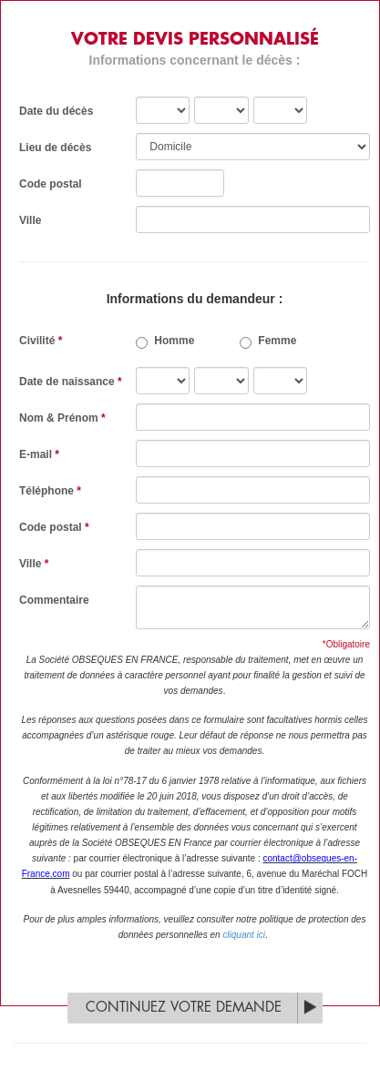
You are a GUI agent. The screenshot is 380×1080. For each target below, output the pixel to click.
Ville (30, 220)
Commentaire (54, 600)
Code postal (50, 184)
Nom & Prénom (62, 418)
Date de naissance (70, 381)
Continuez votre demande (184, 1007)
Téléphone (50, 490)
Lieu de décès (55, 147)
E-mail (39, 454)
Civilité (40, 340)
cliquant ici (243, 935)
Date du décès (56, 111)
